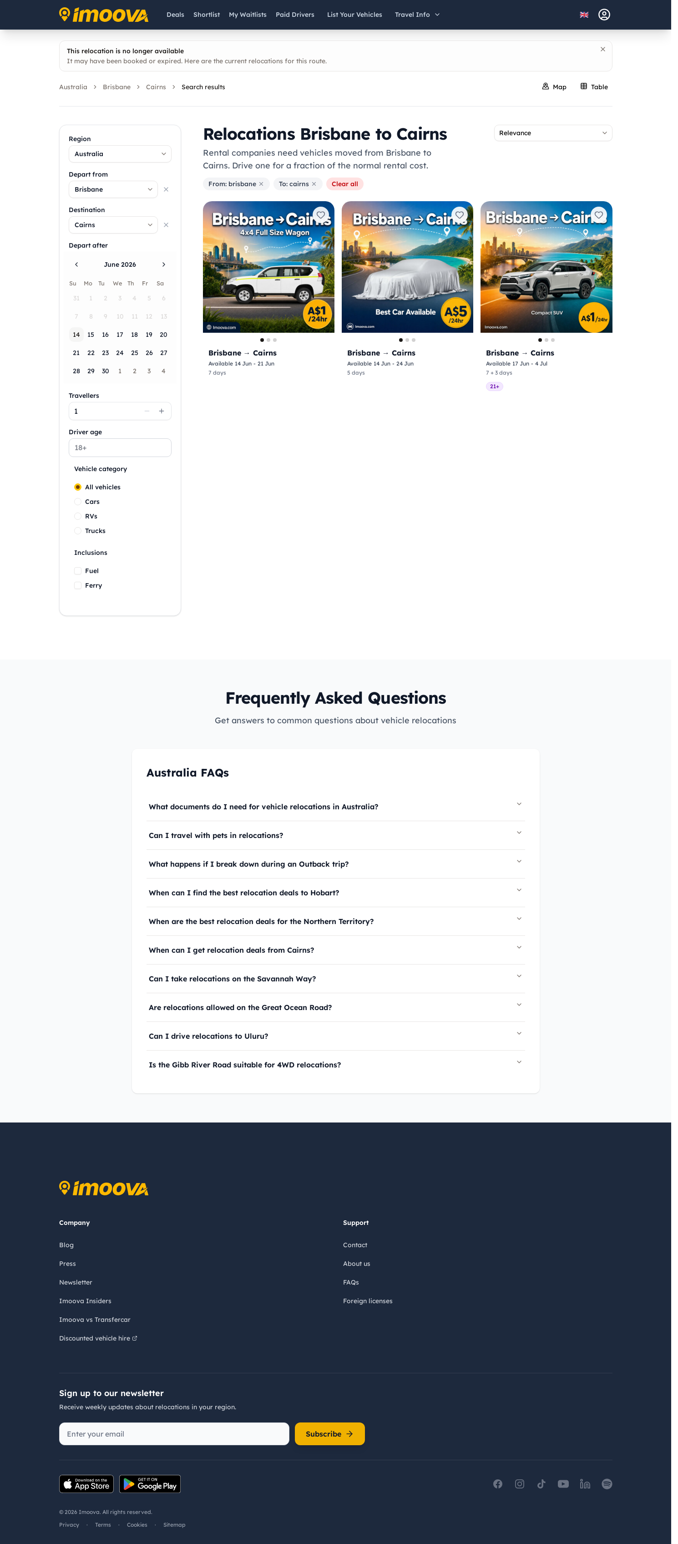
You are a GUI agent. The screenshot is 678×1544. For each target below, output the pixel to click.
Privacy (69, 1524)
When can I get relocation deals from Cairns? (336, 949)
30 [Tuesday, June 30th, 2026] (105, 371)
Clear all (345, 184)
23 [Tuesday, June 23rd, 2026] (105, 353)
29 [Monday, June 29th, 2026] (91, 371)
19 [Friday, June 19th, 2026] (149, 334)
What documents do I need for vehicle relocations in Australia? (336, 805)
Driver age (85, 432)
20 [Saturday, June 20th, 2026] (163, 334)
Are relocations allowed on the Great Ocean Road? (336, 1006)
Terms (103, 1524)
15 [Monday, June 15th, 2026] (90, 334)
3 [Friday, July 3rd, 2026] (149, 371)
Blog (66, 1245)
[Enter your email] (174, 1433)
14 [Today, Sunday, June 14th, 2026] (76, 334)
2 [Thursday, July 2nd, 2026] (135, 371)
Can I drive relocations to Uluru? (336, 1035)
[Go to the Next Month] (164, 264)
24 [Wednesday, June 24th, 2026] (120, 353)
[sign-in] (604, 14)
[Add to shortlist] (321, 215)
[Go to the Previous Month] (76, 264)
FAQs (351, 1282)
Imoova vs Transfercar (95, 1319)
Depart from (88, 174)
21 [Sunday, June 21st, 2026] (76, 353)
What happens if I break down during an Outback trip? (336, 863)
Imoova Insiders (85, 1301)
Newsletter (75, 1282)
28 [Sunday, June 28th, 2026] (76, 371)
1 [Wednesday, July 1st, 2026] (119, 371)
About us (356, 1264)
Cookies (137, 1524)
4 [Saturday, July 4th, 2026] (164, 371)
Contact (355, 1245)
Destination (87, 210)
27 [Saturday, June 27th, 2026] (163, 353)
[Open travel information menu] (418, 14)
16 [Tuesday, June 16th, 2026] (105, 334)
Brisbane (117, 87)
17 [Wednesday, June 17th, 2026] (119, 334)
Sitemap (174, 1524)
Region (80, 139)
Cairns (156, 87)
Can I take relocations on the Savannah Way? (336, 977)
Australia (73, 87)
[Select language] (587, 14)
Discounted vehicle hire (98, 1338)
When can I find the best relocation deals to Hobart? (336, 891)
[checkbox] (77, 570)
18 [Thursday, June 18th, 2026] (134, 334)
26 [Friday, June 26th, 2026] (149, 353)
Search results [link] (203, 87)
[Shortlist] (206, 14)
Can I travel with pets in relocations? (336, 834)
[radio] (77, 487)
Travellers (84, 395)
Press (67, 1264)
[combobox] (120, 154)
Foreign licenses (368, 1301)
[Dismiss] (603, 49)
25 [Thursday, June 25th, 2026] (134, 353)
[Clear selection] (166, 189)
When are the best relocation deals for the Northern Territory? (336, 920)
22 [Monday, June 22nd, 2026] (91, 353)
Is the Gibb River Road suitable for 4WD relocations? (336, 1063)
